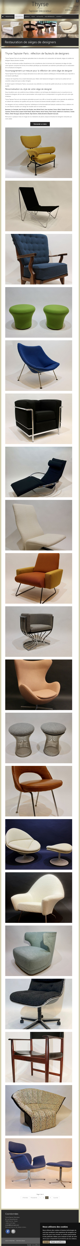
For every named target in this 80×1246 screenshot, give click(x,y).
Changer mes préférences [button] (58, 1242)
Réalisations (19, 16)
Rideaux (27, 16)
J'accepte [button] (46, 1242)
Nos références (49, 16)
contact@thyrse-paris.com (72, 10)
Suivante (55, 1198)
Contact (59, 16)
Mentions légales (20, 1240)
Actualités (40, 16)
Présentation (9, 16)
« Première (25, 1198)
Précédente (34, 1198)
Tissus (33, 16)
